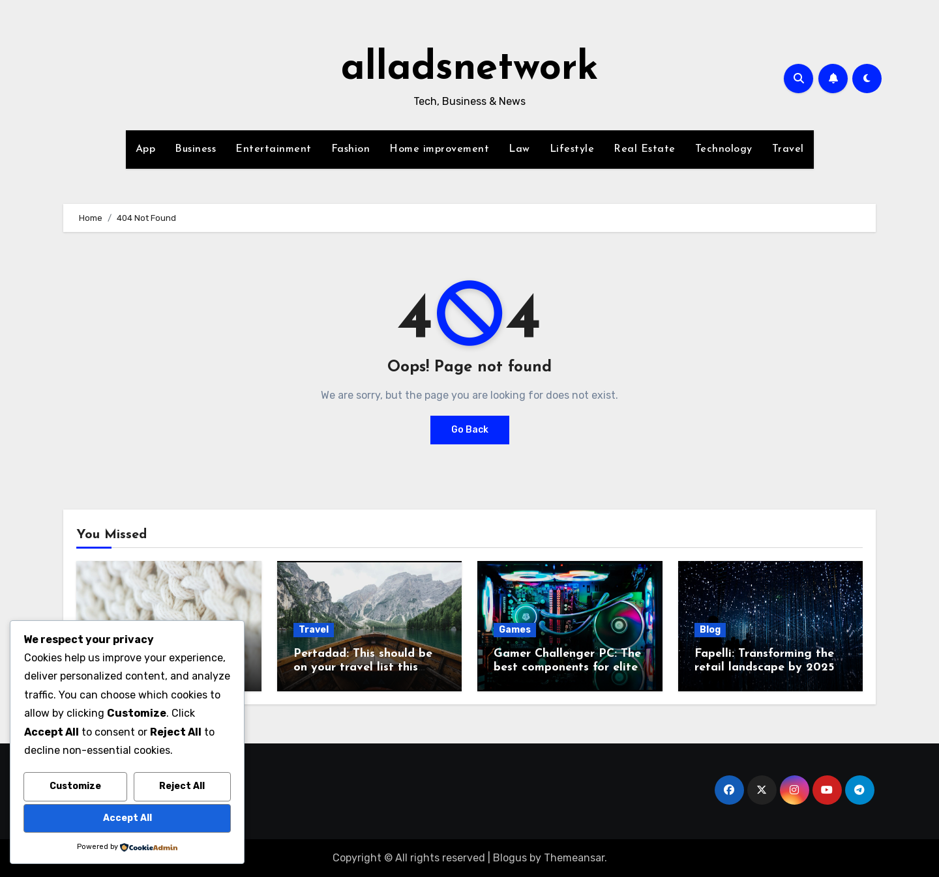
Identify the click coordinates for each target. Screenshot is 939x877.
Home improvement (439, 149)
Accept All (127, 818)
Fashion (350, 149)
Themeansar (574, 858)
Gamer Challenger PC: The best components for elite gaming (567, 668)
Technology (724, 149)
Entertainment (273, 149)
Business (195, 149)
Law (519, 149)
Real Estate (645, 149)
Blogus (510, 858)
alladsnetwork (470, 69)
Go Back (469, 429)
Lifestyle (572, 149)
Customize (75, 786)
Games (515, 629)
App (146, 149)
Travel (788, 149)
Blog (710, 629)
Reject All (182, 786)
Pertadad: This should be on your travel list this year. (362, 668)
